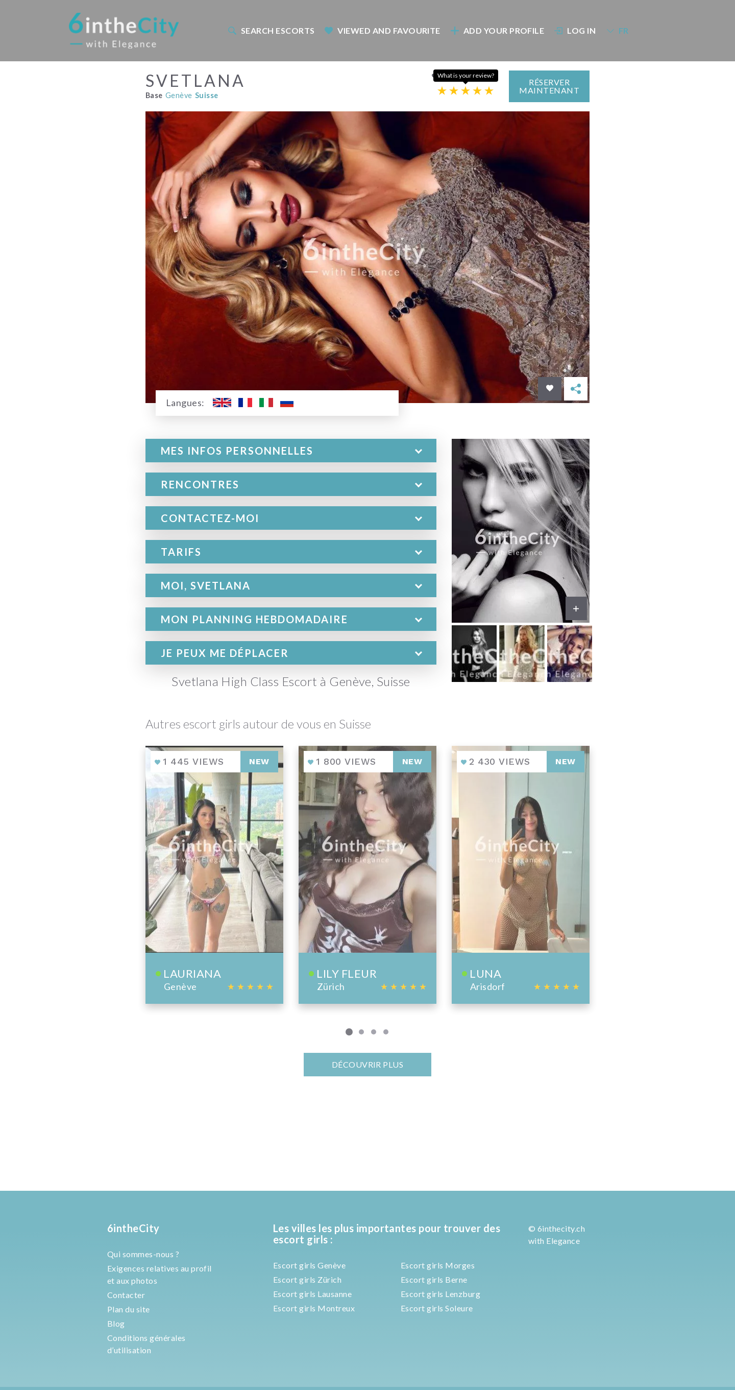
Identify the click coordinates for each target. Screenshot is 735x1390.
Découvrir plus (368, 1064)
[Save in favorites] (549, 388)
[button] (290, 450)
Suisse (206, 94)
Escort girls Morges (438, 1265)
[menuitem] (270, 30)
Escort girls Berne (434, 1279)
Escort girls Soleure (437, 1308)
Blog (116, 1323)
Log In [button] (575, 30)
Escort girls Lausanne (312, 1294)
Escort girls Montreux (314, 1308)
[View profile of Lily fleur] (367, 874)
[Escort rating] (465, 90)
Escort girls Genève (309, 1265)
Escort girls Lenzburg (440, 1294)
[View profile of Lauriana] (214, 874)
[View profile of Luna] (521, 874)
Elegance (563, 1240)
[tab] (290, 450)
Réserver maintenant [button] (549, 85)
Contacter (126, 1295)
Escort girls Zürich (307, 1279)
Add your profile (497, 30)
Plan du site (128, 1309)
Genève (178, 94)
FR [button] (617, 30)
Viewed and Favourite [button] (382, 30)
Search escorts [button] (271, 30)
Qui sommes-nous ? (143, 1254)
